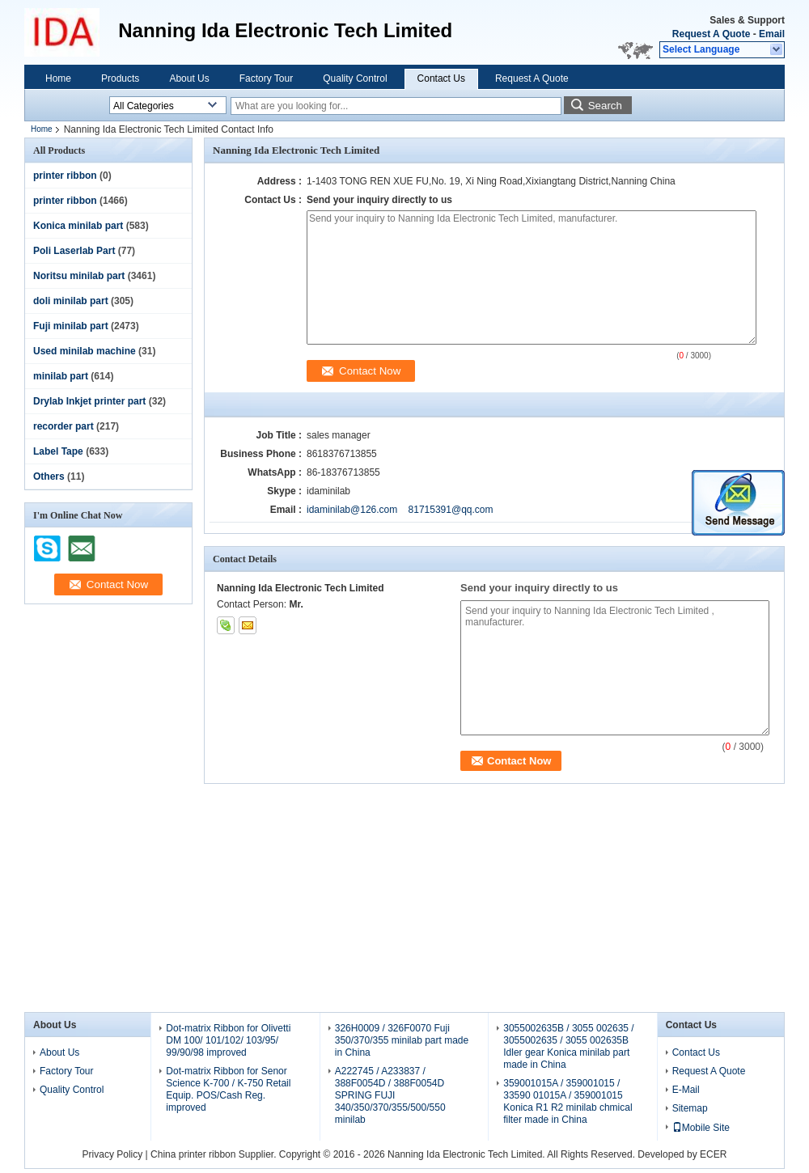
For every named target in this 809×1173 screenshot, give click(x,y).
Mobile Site (701, 1127)
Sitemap (690, 1108)
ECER (713, 1154)
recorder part (63, 426)
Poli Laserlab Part (74, 250)
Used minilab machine (84, 351)
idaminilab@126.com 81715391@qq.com (400, 509)
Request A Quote (711, 34)
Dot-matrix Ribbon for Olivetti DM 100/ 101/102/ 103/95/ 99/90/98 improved (228, 1040)
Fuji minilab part (70, 326)
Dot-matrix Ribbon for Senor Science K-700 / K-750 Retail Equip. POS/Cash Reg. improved (228, 1089)
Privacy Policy (113, 1154)
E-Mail (686, 1089)
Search (605, 106)
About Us (189, 78)
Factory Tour (266, 78)
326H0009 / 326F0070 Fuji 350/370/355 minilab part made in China (401, 1040)
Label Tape (58, 451)
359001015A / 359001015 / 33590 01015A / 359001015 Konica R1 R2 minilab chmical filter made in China (567, 1101)
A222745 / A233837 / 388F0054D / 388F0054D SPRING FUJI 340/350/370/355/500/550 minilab (390, 1095)
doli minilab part (70, 301)
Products (120, 78)
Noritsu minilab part (79, 276)
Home (58, 78)
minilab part (60, 376)
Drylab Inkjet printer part (89, 401)
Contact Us (441, 78)
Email (772, 34)
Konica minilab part (78, 225)
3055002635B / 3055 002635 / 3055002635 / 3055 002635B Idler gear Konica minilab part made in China (568, 1046)
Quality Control (355, 78)
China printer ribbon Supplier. (214, 1154)
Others (49, 476)
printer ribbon (65, 175)
